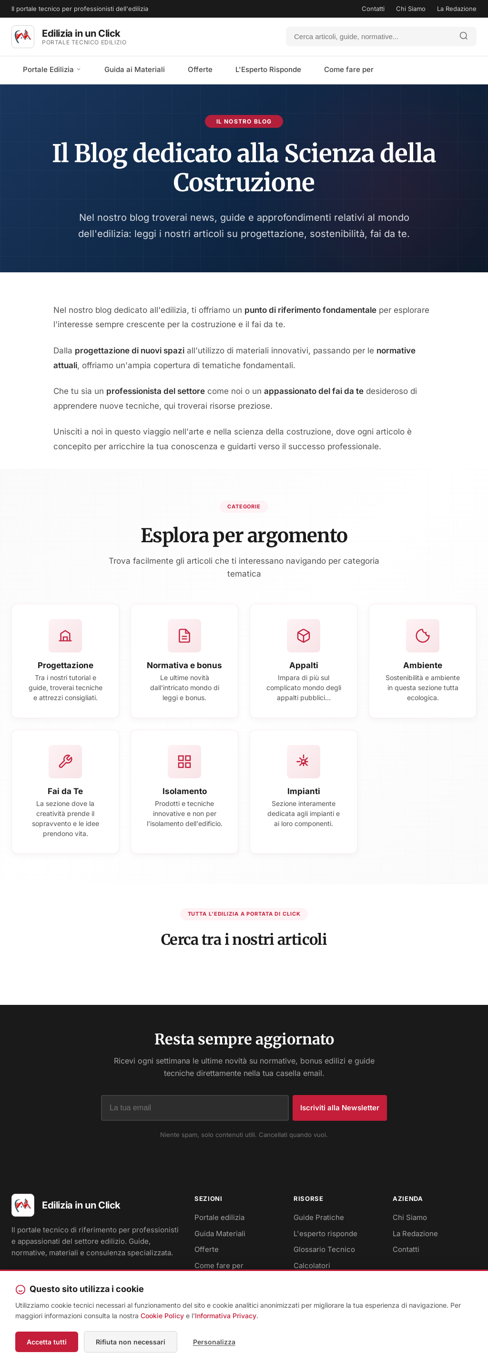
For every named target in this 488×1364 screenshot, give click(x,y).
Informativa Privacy (225, 1317)
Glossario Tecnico (324, 1252)
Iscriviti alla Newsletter (339, 1110)
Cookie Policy (162, 1317)
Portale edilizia (219, 1220)
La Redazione (457, 8)
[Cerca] (368, 36)
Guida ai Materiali (134, 69)
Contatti (373, 8)
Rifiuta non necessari (130, 1342)
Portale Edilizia (52, 69)
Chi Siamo (411, 8)
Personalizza (212, 1342)
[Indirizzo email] (195, 1111)
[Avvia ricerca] (463, 36)
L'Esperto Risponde (268, 69)
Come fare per (349, 69)
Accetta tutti (47, 1342)
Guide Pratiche (319, 1220)
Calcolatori (312, 1268)
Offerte (200, 69)
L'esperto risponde (325, 1236)
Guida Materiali (219, 1236)
